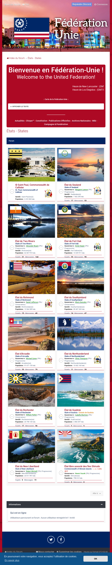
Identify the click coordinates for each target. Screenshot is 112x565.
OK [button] (95, 559)
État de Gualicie (72, 410)
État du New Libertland (27, 466)
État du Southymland (75, 297)
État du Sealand (72, 185)
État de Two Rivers (25, 241)
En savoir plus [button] (12, 560)
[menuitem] (25, 4)
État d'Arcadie (22, 354)
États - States (17, 131)
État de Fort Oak (72, 241)
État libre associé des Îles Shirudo (82, 466)
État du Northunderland (76, 354)
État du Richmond (24, 297)
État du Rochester (24, 410)
